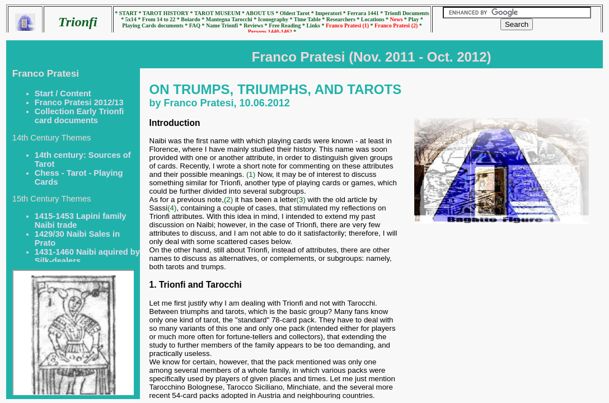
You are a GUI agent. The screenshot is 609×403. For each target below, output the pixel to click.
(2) (228, 199)
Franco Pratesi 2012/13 (79, 102)
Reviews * (256, 25)
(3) (301, 199)
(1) (250, 174)
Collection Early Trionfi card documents (79, 116)
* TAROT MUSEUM (216, 13)
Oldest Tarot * (297, 13)
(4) (171, 208)
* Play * (413, 19)
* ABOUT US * (260, 13)
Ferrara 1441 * (365, 13)
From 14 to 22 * (161, 19)
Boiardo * (193, 19)
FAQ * (197, 25)
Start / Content (63, 93)
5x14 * (133, 19)
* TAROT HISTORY (164, 13)
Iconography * (276, 19)
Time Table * (310, 19)
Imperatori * (331, 13)
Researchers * (343, 19)
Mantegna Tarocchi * (232, 19)
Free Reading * (287, 25)
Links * (315, 25)
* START (126, 13)
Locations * (375, 19)
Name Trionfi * (224, 25)
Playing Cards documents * (155, 25)
